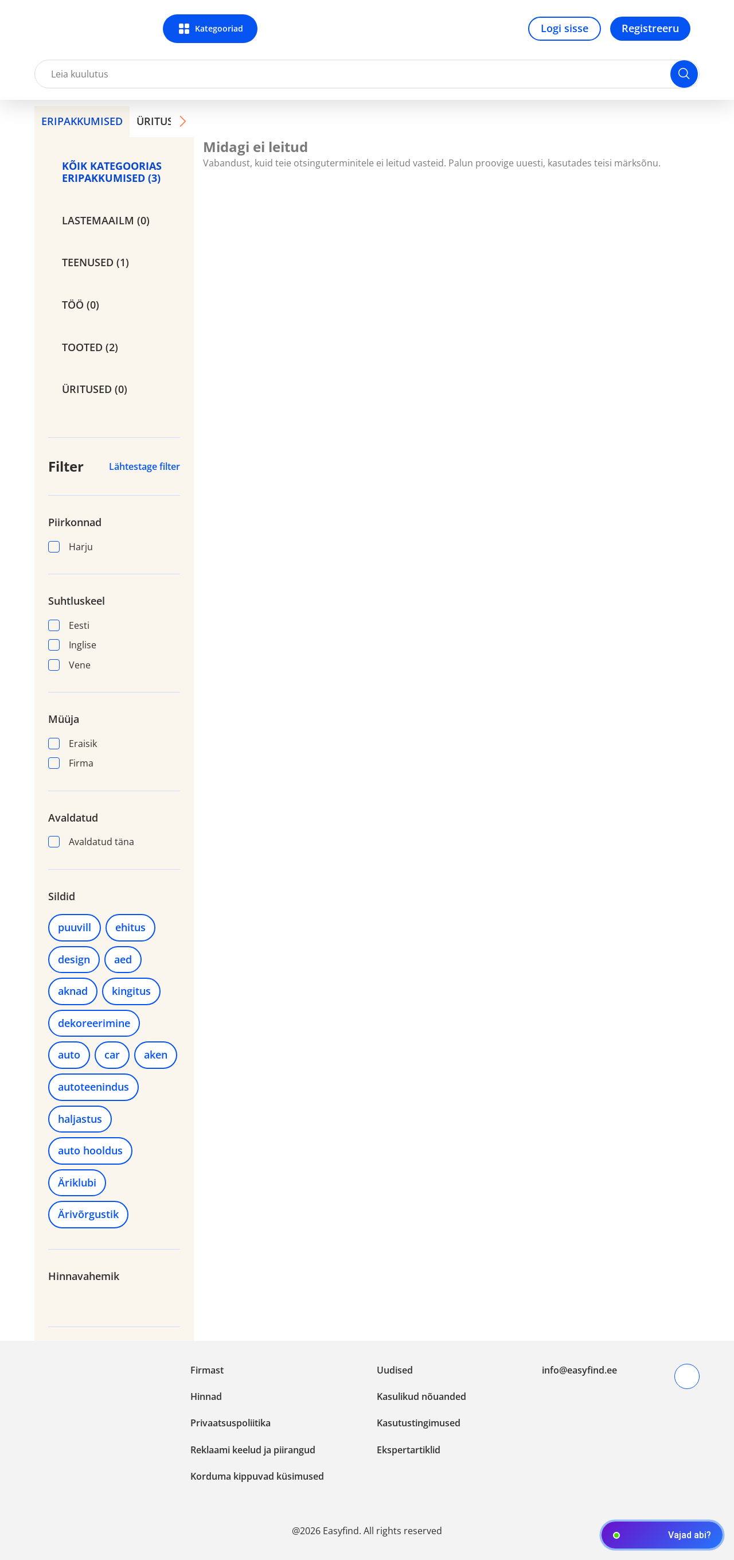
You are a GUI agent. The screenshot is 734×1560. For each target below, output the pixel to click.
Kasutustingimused (418, 1423)
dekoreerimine (94, 1023)
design (74, 959)
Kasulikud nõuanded (421, 1396)
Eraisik (72, 743)
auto (69, 1054)
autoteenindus (93, 1087)
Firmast (207, 1370)
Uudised (395, 1370)
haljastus (80, 1119)
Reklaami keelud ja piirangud (252, 1450)
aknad (73, 991)
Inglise (72, 645)
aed (123, 959)
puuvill (74, 927)
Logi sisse (564, 28)
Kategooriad (219, 28)
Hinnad (206, 1396)
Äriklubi (77, 1182)
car (112, 1054)
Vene (69, 665)
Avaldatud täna (91, 841)
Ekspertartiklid (408, 1450)
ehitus (130, 927)
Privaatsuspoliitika (230, 1423)
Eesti (68, 625)
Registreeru (650, 28)
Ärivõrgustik (88, 1214)
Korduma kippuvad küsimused (257, 1476)
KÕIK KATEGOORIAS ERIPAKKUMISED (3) (112, 172)
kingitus (131, 991)
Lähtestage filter (144, 466)
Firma (70, 763)
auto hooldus (90, 1150)
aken (155, 1054)
